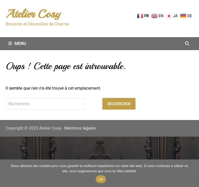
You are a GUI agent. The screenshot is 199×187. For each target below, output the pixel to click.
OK (100, 179)
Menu (17, 43)
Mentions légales (80, 128)
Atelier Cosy (33, 14)
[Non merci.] (192, 173)
